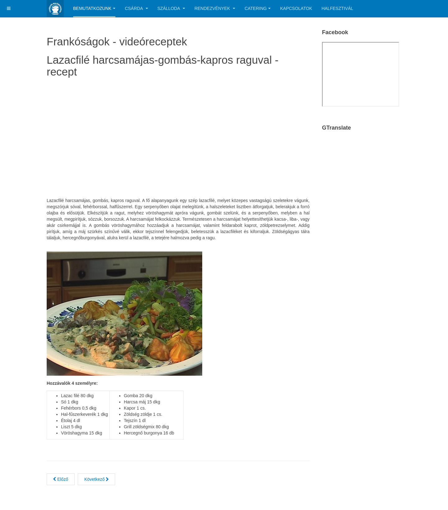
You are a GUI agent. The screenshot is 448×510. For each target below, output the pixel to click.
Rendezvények (214, 8)
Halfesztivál (337, 8)
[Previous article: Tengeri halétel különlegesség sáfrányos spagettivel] (61, 479)
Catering (258, 8)
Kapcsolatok (296, 8)
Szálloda (171, 8)
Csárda (136, 8)
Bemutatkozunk (94, 8)
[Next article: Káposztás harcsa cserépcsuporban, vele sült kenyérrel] (96, 479)
